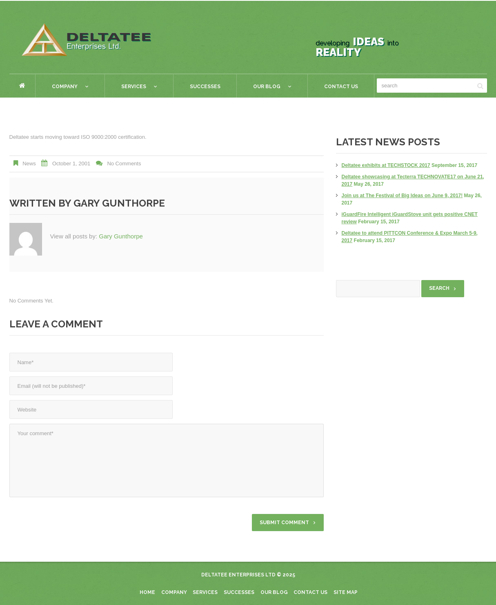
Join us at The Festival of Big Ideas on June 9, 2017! (402, 195)
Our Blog (264, 88)
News (29, 163)
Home (22, 85)
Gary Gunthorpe (119, 203)
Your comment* (166, 460)
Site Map (346, 592)
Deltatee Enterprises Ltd (238, 575)
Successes (205, 86)
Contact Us (341, 86)
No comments (124, 163)
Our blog (274, 592)
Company (62, 88)
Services (131, 88)
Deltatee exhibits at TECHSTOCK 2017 (386, 165)
